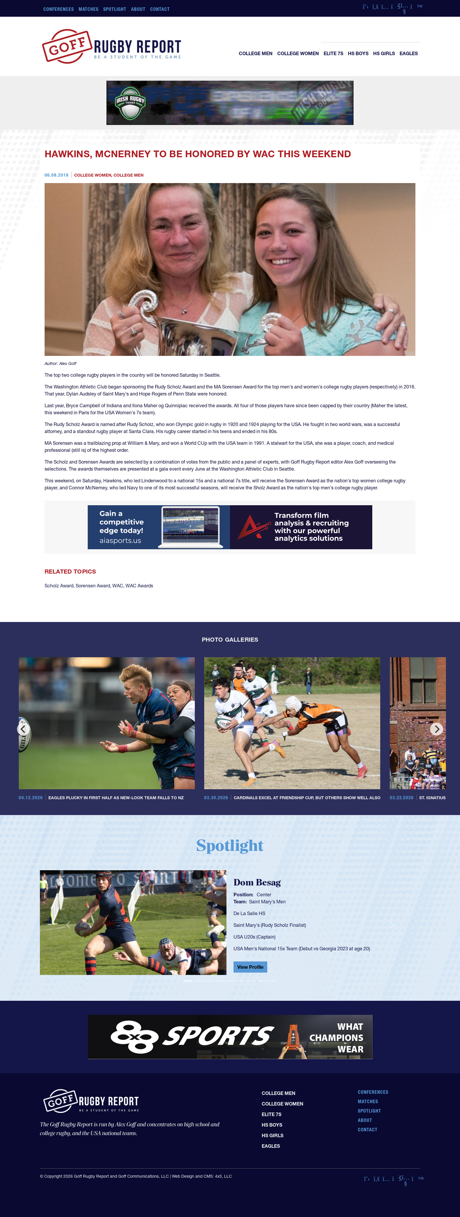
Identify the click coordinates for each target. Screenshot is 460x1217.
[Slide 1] (187, 981)
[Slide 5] (230, 981)
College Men (256, 53)
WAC (117, 586)
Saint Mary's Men (267, 902)
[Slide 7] (251, 981)
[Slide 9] (272, 981)
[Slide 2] (198, 981)
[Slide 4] (219, 981)
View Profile (250, 967)
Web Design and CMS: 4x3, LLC (202, 1176)
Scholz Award (59, 586)
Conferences (58, 9)
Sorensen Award (93, 586)
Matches (89, 9)
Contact (160, 9)
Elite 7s (333, 53)
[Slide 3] (208, 981)
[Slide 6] (240, 981)
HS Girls (384, 53)
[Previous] (23, 729)
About (138, 9)
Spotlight (114, 9)
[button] (68, 925)
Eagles (409, 53)
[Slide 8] (261, 981)
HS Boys (358, 53)
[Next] (436, 729)
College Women (298, 53)
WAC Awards (139, 586)
